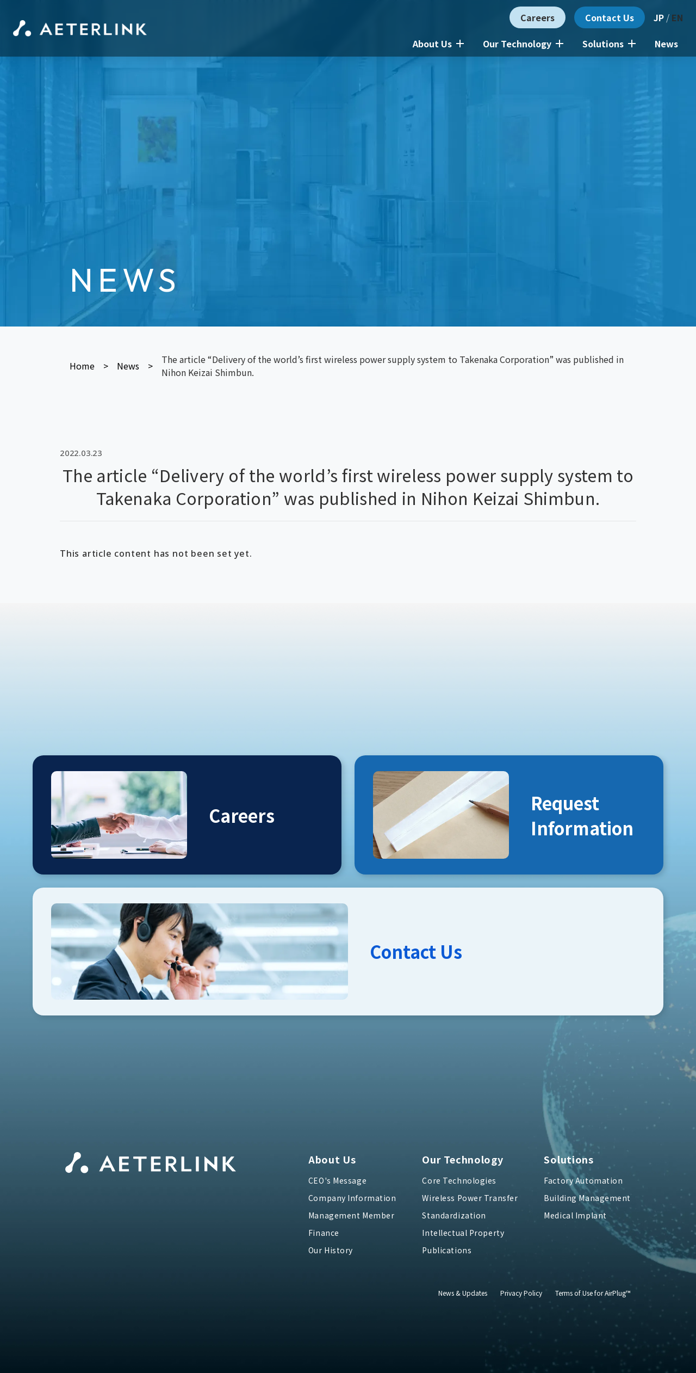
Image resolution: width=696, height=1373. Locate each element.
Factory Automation (583, 1180)
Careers (537, 17)
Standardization (454, 1215)
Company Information (352, 1197)
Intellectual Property (463, 1232)
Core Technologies (459, 1180)
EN (677, 17)
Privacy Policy (521, 1292)
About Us (438, 43)
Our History (330, 1250)
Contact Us (609, 17)
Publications (446, 1250)
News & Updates (462, 1292)
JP (659, 17)
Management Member (351, 1215)
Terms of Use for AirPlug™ (593, 1292)
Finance (323, 1232)
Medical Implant (575, 1215)
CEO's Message (337, 1180)
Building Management (587, 1197)
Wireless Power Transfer (470, 1197)
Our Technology (523, 43)
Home (82, 365)
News (666, 43)
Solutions (609, 43)
